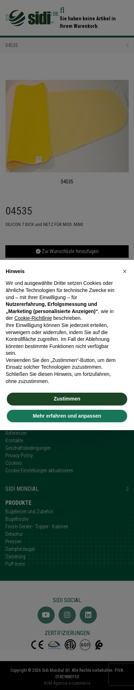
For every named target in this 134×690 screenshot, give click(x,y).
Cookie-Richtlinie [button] (33, 318)
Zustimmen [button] (67, 399)
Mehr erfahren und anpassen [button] (67, 416)
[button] (124, 271)
